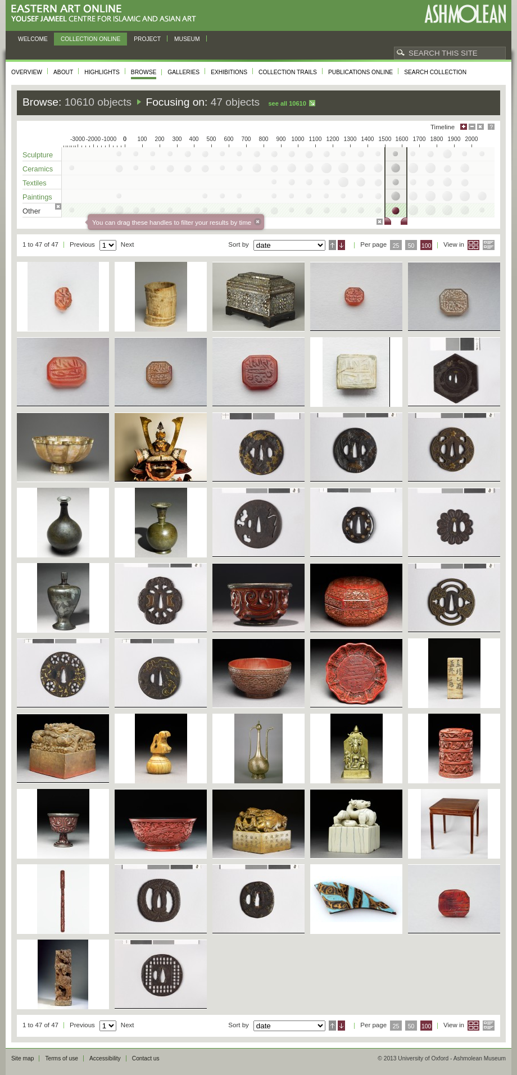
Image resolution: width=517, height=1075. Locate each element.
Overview (26, 72)
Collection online (90, 39)
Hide (480, 127)
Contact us (146, 1058)
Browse (144, 72)
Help (491, 127)
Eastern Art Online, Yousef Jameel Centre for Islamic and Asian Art (106, 13)
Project (147, 39)
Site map (22, 1058)
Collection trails (287, 72)
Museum (187, 39)
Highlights (102, 72)
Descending (341, 245)
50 (411, 246)
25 (396, 246)
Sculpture (37, 155)
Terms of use (61, 1058)
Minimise (472, 127)
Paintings (37, 197)
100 (426, 246)
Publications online (360, 72)
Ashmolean (465, 13)
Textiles (34, 183)
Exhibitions (229, 72)
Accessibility (105, 1058)
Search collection (435, 72)
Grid (473, 245)
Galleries (183, 72)
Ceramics (37, 169)
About (63, 72)
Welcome (33, 39)
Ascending (332, 245)
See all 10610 (287, 103)
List (489, 245)
